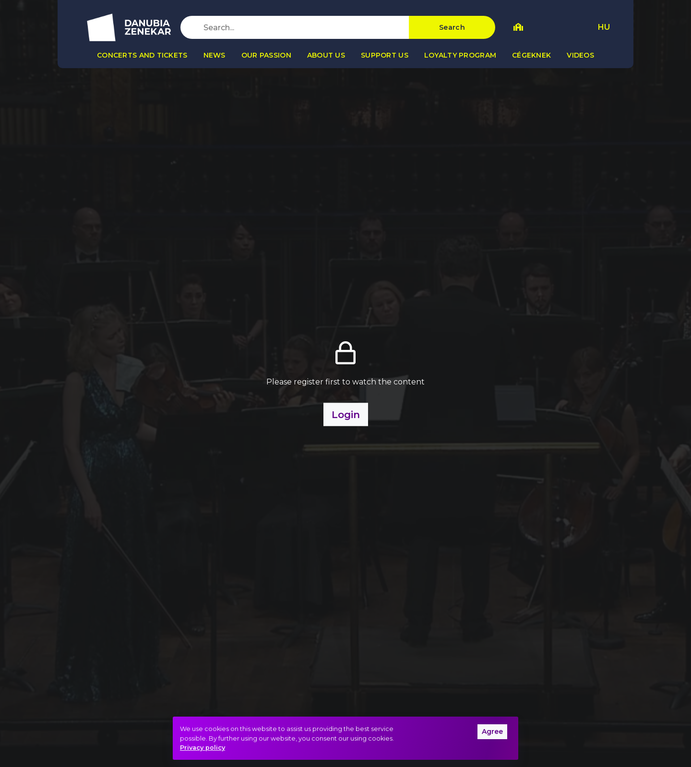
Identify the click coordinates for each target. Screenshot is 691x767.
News (214, 55)
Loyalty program (460, 55)
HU (604, 27)
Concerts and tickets (142, 55)
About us (326, 55)
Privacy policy (202, 747)
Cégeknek (531, 55)
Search (452, 27)
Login (346, 414)
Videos (580, 55)
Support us (384, 55)
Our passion (266, 55)
